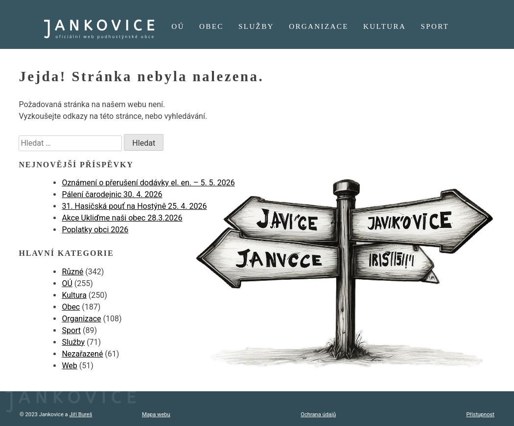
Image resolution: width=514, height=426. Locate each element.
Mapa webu (156, 414)
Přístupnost (481, 414)
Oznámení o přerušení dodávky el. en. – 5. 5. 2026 (148, 182)
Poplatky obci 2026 (95, 229)
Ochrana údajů (318, 414)
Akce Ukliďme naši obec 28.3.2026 (122, 218)
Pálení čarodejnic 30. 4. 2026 (112, 194)
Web (69, 365)
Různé (72, 271)
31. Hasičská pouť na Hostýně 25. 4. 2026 (134, 206)
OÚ (178, 26)
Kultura (384, 26)
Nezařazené (82, 354)
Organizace (319, 26)
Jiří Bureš (80, 414)
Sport (435, 26)
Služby (256, 26)
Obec (211, 26)
